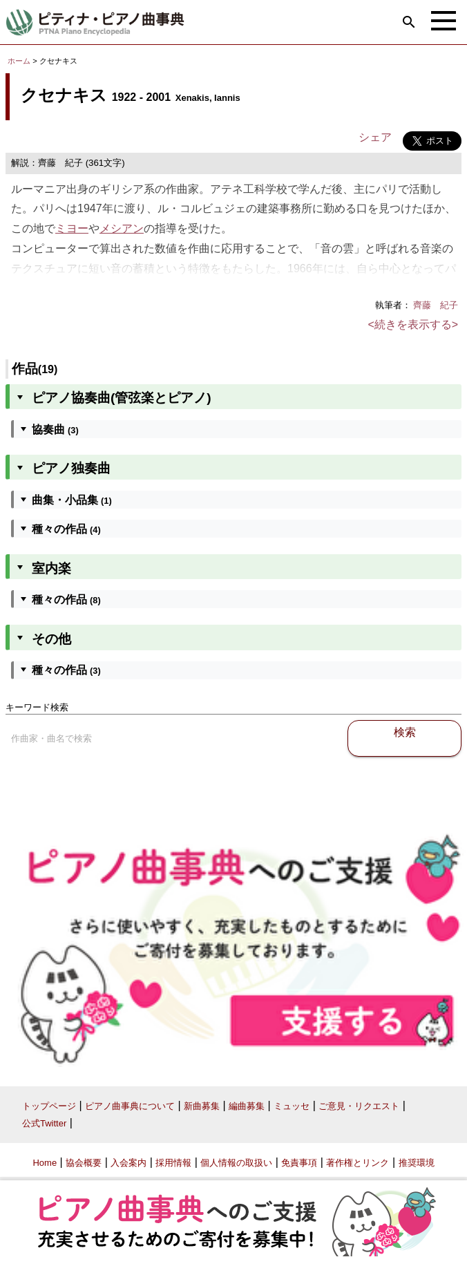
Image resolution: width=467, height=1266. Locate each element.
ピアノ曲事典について (130, 1106)
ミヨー (71, 228)
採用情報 (173, 1163)
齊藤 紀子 (435, 305)
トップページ (49, 1106)
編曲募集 (247, 1106)
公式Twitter (44, 1123)
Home (44, 1163)
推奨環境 (417, 1163)
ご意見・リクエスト (358, 1106)
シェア (375, 137)
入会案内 (128, 1163)
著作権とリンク (357, 1163)
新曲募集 (202, 1106)
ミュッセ (291, 1106)
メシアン (121, 228)
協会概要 (84, 1163)
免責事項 (299, 1163)
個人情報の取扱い (236, 1163)
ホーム (19, 61)
